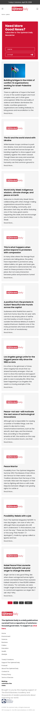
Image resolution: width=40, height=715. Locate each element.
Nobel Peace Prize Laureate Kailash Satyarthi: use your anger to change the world (17, 568)
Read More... (8, 113)
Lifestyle (4, 654)
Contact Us (5, 671)
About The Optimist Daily (10, 668)
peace (8, 14)
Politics (4, 645)
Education (5, 648)
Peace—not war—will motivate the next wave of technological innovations (19, 414)
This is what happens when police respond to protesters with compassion (18, 250)
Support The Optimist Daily (11, 662)
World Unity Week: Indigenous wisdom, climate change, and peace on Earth (18, 192)
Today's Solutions (8, 659)
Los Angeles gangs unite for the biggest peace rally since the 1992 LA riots (19, 359)
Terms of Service (7, 677)
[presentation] (17, 42)
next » (28, 603)
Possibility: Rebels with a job (17, 515)
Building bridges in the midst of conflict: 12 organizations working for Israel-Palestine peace (19, 84)
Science (4, 639)
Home (3, 14)
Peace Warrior (11, 466)
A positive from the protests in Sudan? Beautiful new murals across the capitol (18, 305)
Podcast (4, 665)
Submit (32, 55)
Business (5, 642)
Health (4, 651)
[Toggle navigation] (2, 9)
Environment (6, 636)
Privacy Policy (6, 674)
